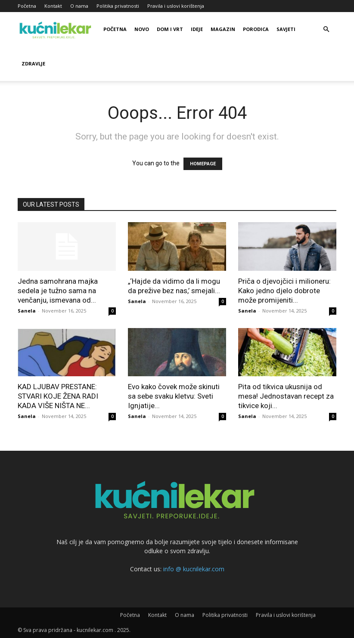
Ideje (197, 29)
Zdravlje (33, 63)
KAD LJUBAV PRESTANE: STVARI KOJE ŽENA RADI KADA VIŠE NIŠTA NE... (58, 396)
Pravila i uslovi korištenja (175, 6)
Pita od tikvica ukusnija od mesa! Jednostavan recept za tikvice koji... (286, 396)
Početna (27, 6)
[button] (326, 29)
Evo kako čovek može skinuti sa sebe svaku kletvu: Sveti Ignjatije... (174, 396)
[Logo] (56, 29)
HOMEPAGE (203, 164)
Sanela (27, 310)
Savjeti (285, 29)
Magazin (223, 29)
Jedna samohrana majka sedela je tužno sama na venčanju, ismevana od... (58, 290)
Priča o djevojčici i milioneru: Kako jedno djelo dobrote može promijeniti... (284, 290)
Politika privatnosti (117, 6)
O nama (79, 6)
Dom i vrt (170, 29)
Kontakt (53, 6)
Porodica (256, 29)
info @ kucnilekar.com (193, 569)
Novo (141, 29)
